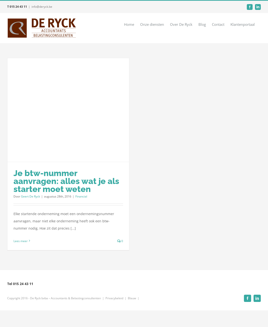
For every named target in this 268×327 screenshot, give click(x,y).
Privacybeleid (114, 298)
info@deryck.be (42, 7)
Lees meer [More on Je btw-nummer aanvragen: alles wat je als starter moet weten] (20, 241)
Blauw (132, 298)
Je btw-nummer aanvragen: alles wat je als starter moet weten (66, 181)
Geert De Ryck (30, 196)
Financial (81, 196)
